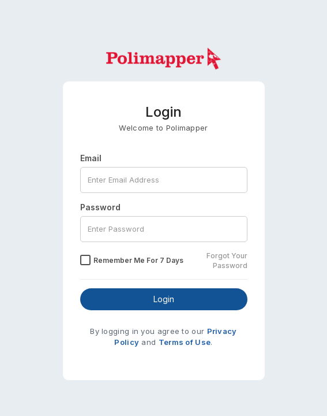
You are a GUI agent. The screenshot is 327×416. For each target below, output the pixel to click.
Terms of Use (185, 342)
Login (163, 299)
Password (100, 207)
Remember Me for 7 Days (138, 260)
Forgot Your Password (226, 260)
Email (91, 158)
